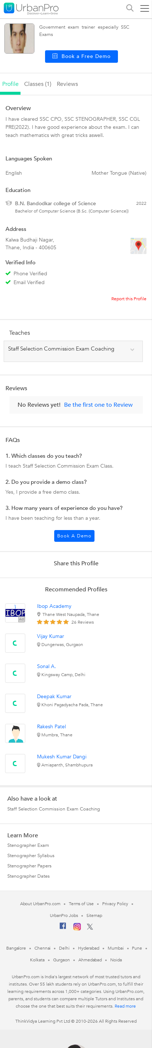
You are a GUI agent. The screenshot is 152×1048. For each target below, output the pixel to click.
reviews (67, 84)
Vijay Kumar (50, 636)
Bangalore (16, 948)
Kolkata (37, 960)
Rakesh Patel (51, 726)
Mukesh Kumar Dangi (61, 756)
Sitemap (94, 915)
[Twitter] (90, 928)
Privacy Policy (115, 904)
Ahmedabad (90, 960)
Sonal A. (46, 666)
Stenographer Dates (28, 876)
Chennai (42, 948)
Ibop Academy (54, 606)
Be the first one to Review (98, 405)
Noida (116, 960)
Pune (137, 948)
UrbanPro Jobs (64, 915)
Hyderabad (88, 948)
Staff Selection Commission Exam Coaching (53, 809)
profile (10, 84)
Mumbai (115, 948)
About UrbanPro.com (40, 904)
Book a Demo (74, 536)
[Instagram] (77, 929)
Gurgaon (61, 960)
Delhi (64, 948)
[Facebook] (63, 929)
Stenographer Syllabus (31, 855)
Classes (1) (37, 84)
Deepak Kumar (54, 696)
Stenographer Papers (29, 866)
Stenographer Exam (28, 845)
